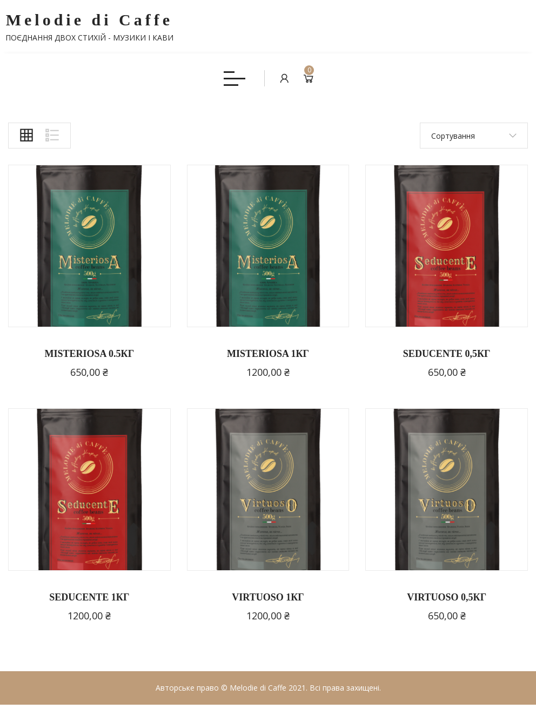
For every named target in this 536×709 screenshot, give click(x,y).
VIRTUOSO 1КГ (268, 601)
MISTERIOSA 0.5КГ (90, 358)
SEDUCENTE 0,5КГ (447, 358)
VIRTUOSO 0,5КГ (446, 601)
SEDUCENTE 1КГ (89, 601)
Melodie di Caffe (89, 27)
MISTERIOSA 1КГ (268, 358)
